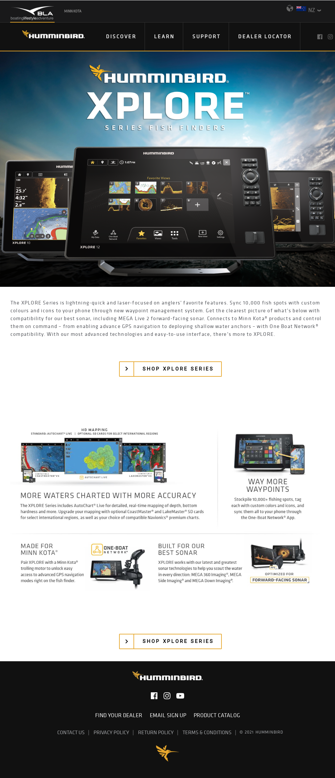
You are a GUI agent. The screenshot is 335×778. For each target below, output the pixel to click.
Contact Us (71, 732)
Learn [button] (164, 36)
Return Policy (156, 732)
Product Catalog (217, 715)
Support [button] (206, 36)
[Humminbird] (47, 36)
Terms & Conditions (207, 732)
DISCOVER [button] (121, 36)
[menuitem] (121, 37)
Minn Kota (72, 11)
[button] (320, 37)
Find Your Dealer (120, 715)
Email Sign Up (169, 715)
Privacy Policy (111, 732)
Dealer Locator (265, 36)
